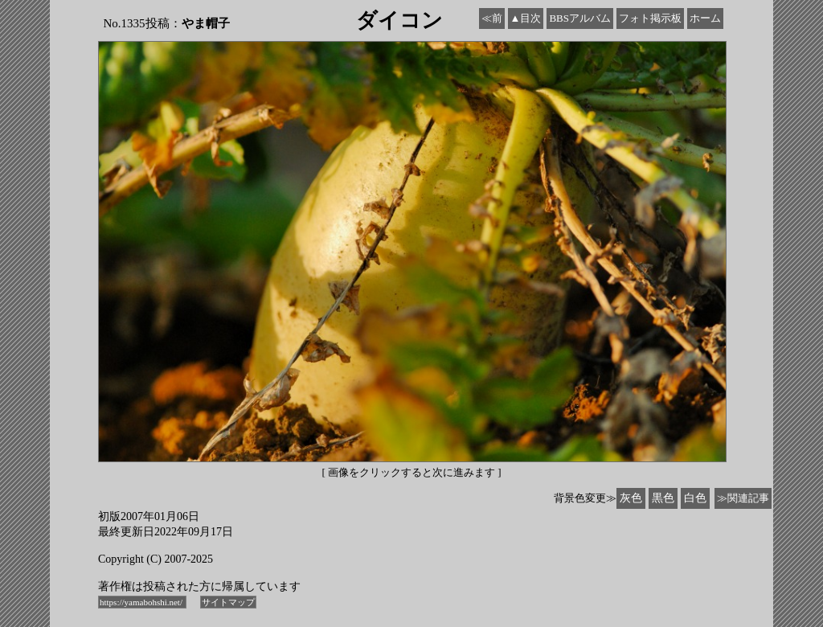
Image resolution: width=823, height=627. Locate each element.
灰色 (631, 498)
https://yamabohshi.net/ (142, 602)
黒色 (663, 498)
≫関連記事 (743, 498)
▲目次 (526, 18)
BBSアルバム (580, 18)
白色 (695, 498)
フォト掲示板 (650, 18)
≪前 (491, 18)
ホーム (705, 18)
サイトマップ (228, 602)
